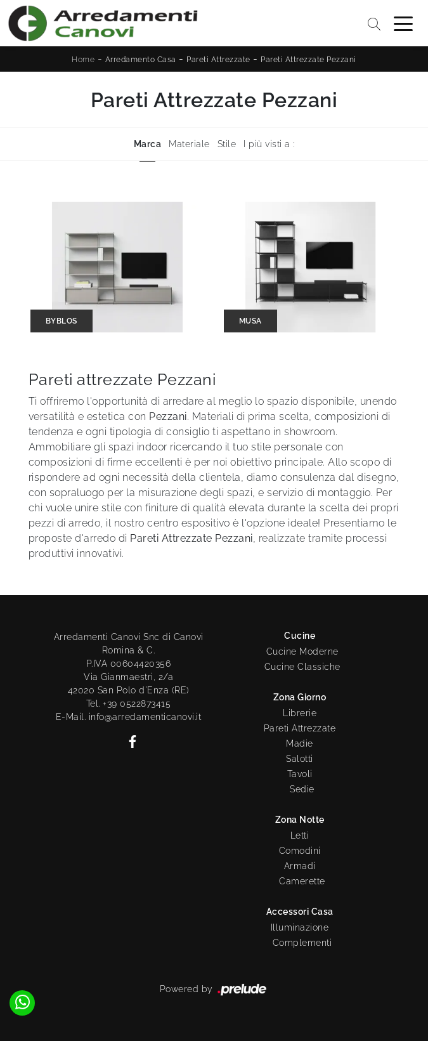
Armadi (300, 866)
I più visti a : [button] (269, 144)
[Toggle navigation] (403, 23)
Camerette (302, 881)
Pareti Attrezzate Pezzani (308, 59)
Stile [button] (227, 144)
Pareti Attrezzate (218, 59)
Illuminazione (300, 927)
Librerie (299, 713)
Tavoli (300, 774)
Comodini (300, 851)
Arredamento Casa (140, 59)
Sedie (302, 789)
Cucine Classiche (302, 667)
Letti (299, 835)
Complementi (302, 943)
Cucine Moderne (302, 651)
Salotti (299, 759)
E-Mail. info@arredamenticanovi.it (129, 717)
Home (83, 59)
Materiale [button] (189, 144)
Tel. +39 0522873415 (128, 703)
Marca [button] (148, 144)
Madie (299, 743)
